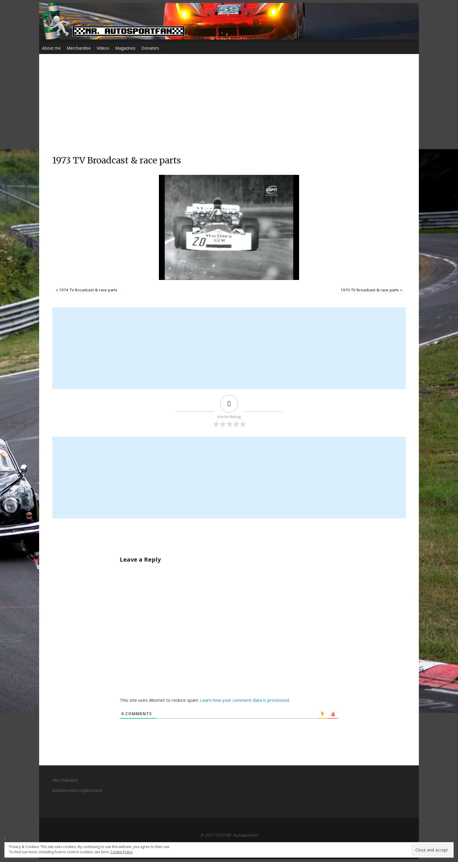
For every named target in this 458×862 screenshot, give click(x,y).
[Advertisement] (229, 111)
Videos (103, 48)
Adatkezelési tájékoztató (77, 790)
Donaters (150, 48)
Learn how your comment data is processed (244, 700)
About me (51, 48)
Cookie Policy (121, 851)
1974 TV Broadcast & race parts (88, 289)
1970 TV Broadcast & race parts (370, 289)
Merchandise (79, 48)
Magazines (125, 48)
